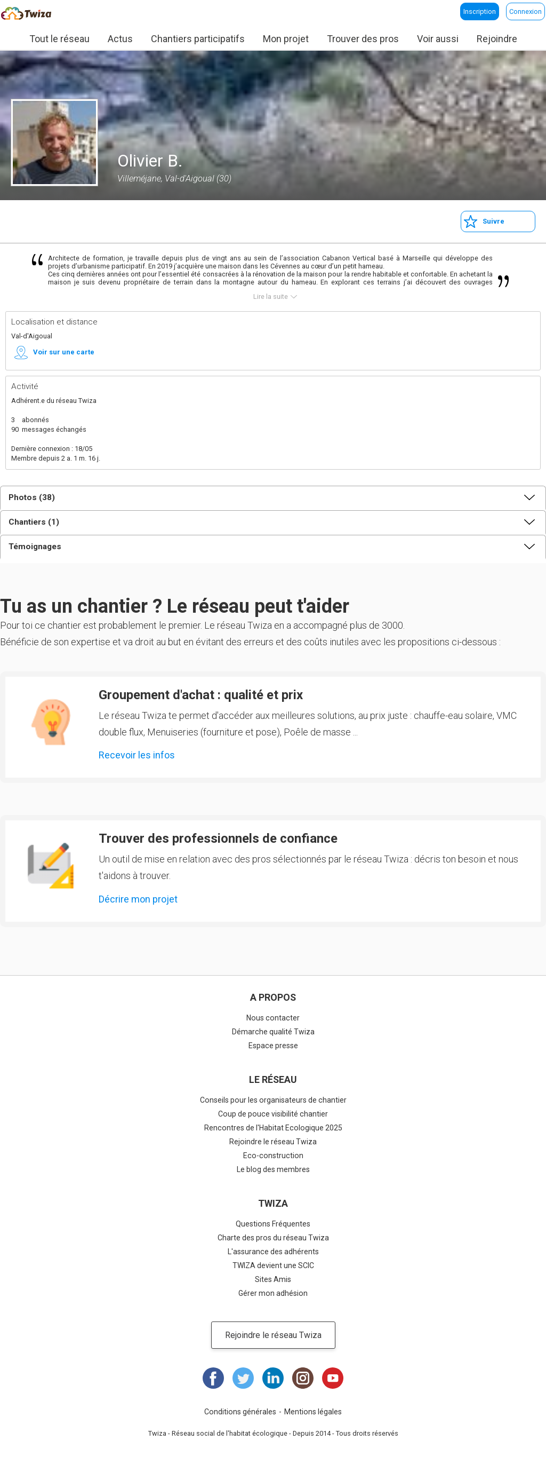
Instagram (303, 1378)
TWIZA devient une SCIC (273, 1265)
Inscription (479, 11)
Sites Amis (273, 1279)
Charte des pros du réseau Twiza (273, 1237)
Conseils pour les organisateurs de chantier (273, 1100)
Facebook (213, 1378)
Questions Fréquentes (273, 1224)
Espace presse (273, 1045)
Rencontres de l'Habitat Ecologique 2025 (273, 1127)
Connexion (525, 11)
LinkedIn (273, 1378)
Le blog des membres (273, 1169)
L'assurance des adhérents (273, 1251)
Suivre (493, 221)
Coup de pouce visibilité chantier (273, 1114)
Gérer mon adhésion (273, 1293)
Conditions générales (240, 1411)
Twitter (243, 1378)
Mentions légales (313, 1411)
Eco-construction (273, 1155)
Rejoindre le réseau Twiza (273, 1141)
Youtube (332, 1378)
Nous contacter (273, 1018)
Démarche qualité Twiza (273, 1031)
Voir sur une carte (63, 352)
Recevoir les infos (137, 755)
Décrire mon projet (138, 899)
